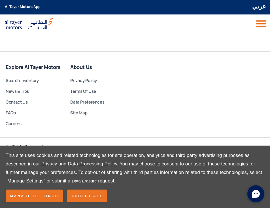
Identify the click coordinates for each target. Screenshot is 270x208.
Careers (13, 124)
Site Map (78, 113)
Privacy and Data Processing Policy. (79, 164)
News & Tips (17, 91)
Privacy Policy (83, 80)
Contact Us (16, 102)
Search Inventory (22, 80)
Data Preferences (87, 102)
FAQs (11, 113)
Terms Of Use (83, 91)
